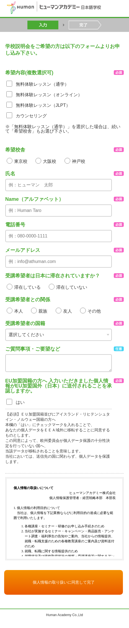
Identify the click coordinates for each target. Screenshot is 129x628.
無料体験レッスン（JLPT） (43, 105)
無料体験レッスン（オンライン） (49, 94)
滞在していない (71, 287)
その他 (94, 311)
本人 (18, 311)
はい (20, 402)
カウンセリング (31, 115)
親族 (42, 311)
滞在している (27, 287)
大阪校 (49, 161)
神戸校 (78, 161)
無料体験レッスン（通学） (42, 84)
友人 (67, 311)
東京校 (20, 161)
